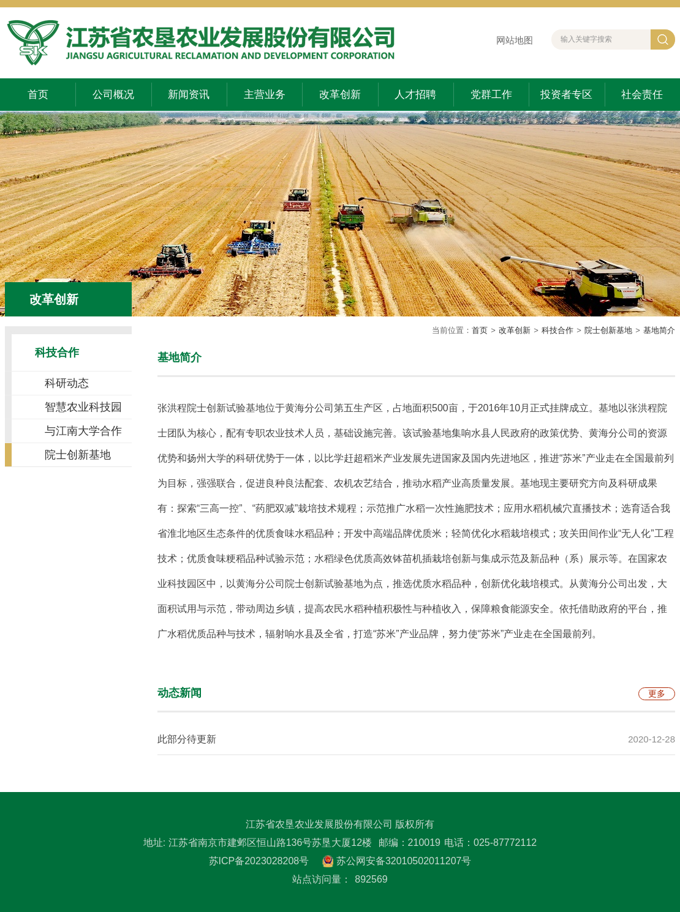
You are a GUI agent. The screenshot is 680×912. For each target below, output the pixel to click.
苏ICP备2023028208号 (259, 861)
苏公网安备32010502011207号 (404, 861)
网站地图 (514, 40)
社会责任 (642, 94)
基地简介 (659, 330)
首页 (38, 94)
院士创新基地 (608, 330)
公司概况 (113, 94)
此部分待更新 (186, 739)
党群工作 (491, 94)
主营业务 (264, 94)
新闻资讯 (189, 94)
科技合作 (557, 330)
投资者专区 (566, 94)
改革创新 (340, 94)
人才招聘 (415, 94)
